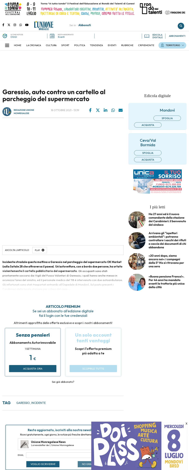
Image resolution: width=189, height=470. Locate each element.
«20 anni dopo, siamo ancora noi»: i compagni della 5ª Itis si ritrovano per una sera (166, 261)
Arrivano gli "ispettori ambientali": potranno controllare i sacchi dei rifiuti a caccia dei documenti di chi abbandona (167, 240)
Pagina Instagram (16, 24)
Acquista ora (32, 368)
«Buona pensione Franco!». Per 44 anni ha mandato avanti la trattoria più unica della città (167, 282)
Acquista (148, 125)
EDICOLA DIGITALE (153, 36)
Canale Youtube (26, 24)
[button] (7, 45)
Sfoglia (167, 118)
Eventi (61, 36)
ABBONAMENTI (177, 36)
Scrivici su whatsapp (22, 24)
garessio (23, 403)
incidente (38, 403)
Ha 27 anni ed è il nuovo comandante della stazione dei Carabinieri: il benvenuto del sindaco (167, 219)
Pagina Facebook (4, 24)
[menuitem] (17, 45)
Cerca (181, 26)
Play (37, 250)
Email (21, 455)
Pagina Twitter (10, 24)
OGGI (13, 36)
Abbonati (84, 25)
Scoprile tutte (93, 368)
